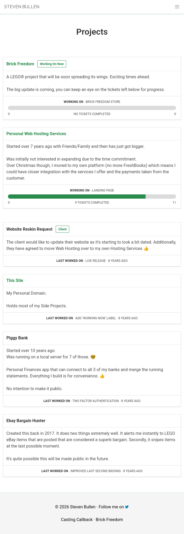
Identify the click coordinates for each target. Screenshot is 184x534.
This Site (14, 280)
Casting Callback (77, 519)
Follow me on (114, 506)
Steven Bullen (21, 6)
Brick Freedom (20, 63)
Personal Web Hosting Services (36, 133)
